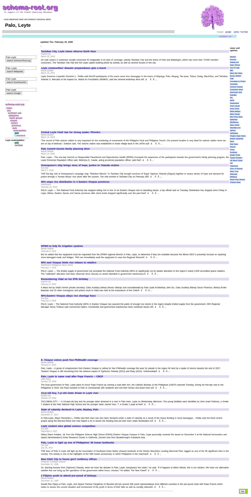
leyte (14, 128)
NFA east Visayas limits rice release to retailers (68, 262)
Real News (234, 144)
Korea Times (234, 109)
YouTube (244, 32)
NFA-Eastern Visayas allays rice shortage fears (68, 295)
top (242, 491)
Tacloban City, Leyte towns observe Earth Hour (68, 51)
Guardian (233, 95)
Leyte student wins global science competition (68, 426)
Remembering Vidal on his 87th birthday (64, 279)
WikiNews (233, 177)
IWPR (232, 100)
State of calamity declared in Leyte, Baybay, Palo (69, 409)
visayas (13, 120)
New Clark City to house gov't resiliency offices (69, 459)
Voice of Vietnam (236, 169)
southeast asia (14, 113)
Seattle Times (235, 155)
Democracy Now (236, 92)
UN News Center (236, 160)
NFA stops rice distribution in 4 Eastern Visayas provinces (75, 182)
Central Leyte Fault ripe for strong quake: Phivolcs (70, 132)
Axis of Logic (235, 68)
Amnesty (233, 60)
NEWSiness (234, 122)
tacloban (19, 145)
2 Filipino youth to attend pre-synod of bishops (68, 475)
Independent (234, 103)
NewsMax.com (235, 128)
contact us (225, 36)
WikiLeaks (233, 174)
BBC (231, 70)
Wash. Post (234, 171)
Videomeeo (234, 166)
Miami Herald (235, 114)
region (9, 108)
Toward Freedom (236, 158)
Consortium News (236, 90)
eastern (14, 123)
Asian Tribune (235, 65)
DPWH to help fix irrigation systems (62, 246)
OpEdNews (234, 133)
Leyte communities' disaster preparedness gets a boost (73, 68)
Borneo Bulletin (235, 76)
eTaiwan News (235, 182)
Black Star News (236, 73)
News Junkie (234, 125)
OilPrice (233, 130)
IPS (231, 98)
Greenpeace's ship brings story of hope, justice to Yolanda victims (80, 165)
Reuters (233, 147)
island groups (15, 118)
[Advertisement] (68, 104)
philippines (14, 115)
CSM (232, 79)
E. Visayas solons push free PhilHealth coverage (69, 360)
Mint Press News (236, 117)
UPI (231, 163)
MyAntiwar (234, 120)
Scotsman (233, 152)
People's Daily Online (238, 136)
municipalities (19, 130)
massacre (20, 135)
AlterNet (233, 57)
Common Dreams (236, 87)
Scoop (232, 150)
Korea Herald (235, 106)
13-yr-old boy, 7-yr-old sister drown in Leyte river (69, 393)
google (228, 32)
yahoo (236, 32)
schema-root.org (14, 104)
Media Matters (235, 111)
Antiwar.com (234, 62)
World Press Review (237, 180)
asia (9, 110)
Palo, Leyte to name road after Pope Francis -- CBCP (72, 376)
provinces (16, 125)
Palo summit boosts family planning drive (65, 148)
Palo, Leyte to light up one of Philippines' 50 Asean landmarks (77, 442)
